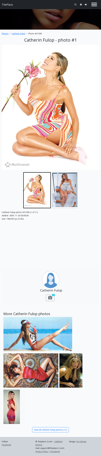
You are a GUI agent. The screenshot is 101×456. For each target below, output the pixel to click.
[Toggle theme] (80, 4)
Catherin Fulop (18, 33)
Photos (5, 33)
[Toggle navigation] (94, 4)
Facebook (6, 444)
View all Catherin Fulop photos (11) (50, 429)
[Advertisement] (50, 18)
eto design (81, 441)
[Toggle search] (75, 4)
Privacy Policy (41, 451)
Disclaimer (55, 451)
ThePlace (7, 4)
